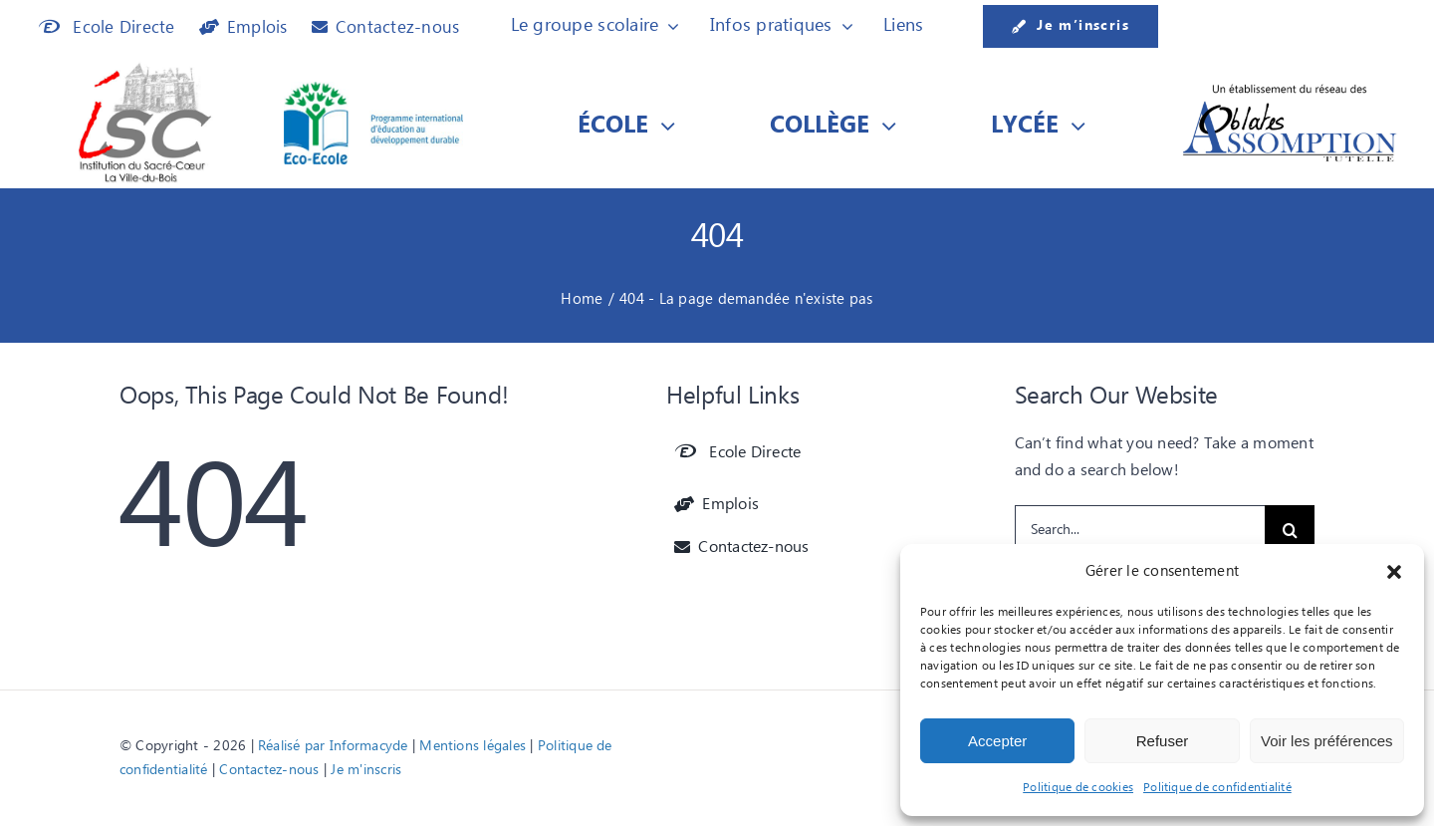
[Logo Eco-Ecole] (373, 90)
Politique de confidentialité (1217, 787)
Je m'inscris (366, 770)
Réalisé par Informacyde (333, 746)
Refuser (1162, 740)
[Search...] (1140, 530)
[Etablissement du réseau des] (1289, 89)
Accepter (997, 740)
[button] (1394, 572)
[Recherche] (1289, 530)
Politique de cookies (1078, 787)
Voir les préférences (1327, 740)
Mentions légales (472, 746)
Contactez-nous (269, 770)
